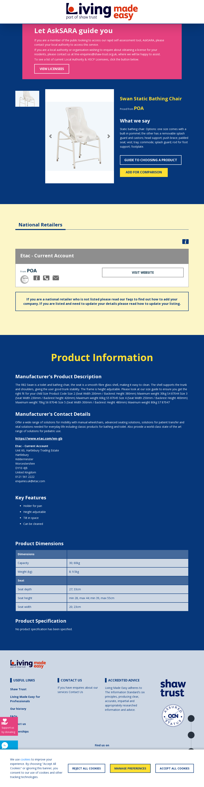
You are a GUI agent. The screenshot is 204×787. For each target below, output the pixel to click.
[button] (50, 136)
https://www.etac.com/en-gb (38, 438)
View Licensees (52, 69)
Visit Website (143, 272)
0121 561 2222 (24, 477)
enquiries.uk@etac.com (30, 481)
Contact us (18, 724)
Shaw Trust (18, 689)
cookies (25, 759)
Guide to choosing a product (150, 160)
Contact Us (76, 692)
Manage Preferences (130, 768)
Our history (18, 709)
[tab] (40, 221)
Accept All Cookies (174, 768)
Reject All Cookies (86, 768)
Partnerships (19, 731)
